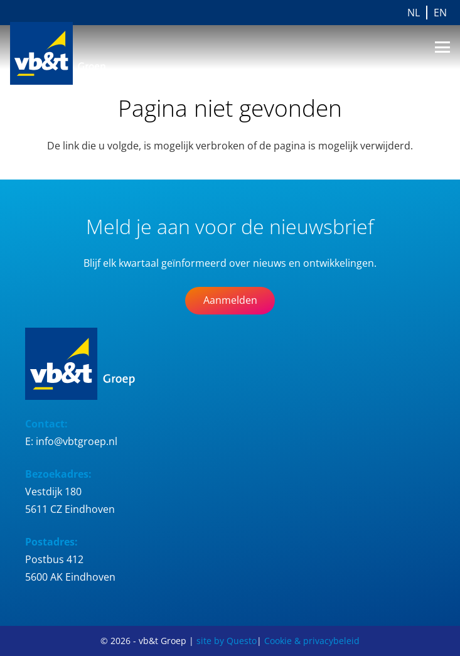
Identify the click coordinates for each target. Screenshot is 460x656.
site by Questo (226, 641)
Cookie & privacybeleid (312, 641)
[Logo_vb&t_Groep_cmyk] (68, 53)
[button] (442, 47)
